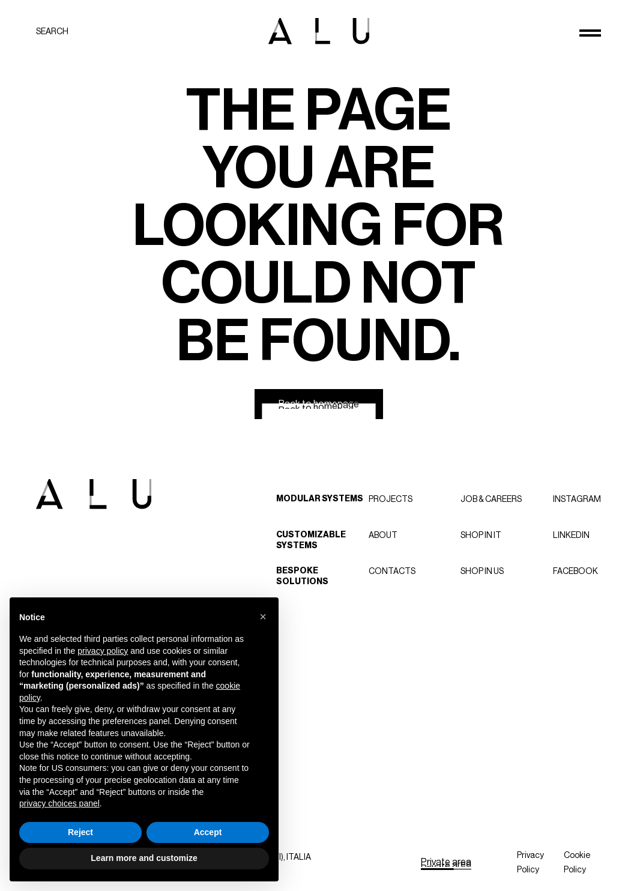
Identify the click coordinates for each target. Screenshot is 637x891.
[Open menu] (590, 33)
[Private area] (446, 862)
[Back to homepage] (319, 404)
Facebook (575, 571)
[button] (263, 616)
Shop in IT (480, 535)
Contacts (392, 571)
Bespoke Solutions (302, 576)
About (383, 535)
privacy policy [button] (102, 651)
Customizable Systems (311, 540)
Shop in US (482, 571)
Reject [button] (80, 832)
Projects (390, 499)
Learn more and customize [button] (144, 858)
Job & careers (491, 499)
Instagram (577, 499)
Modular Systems (319, 499)
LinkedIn (571, 535)
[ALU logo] (318, 31)
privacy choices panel (59, 803)
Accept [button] (208, 832)
